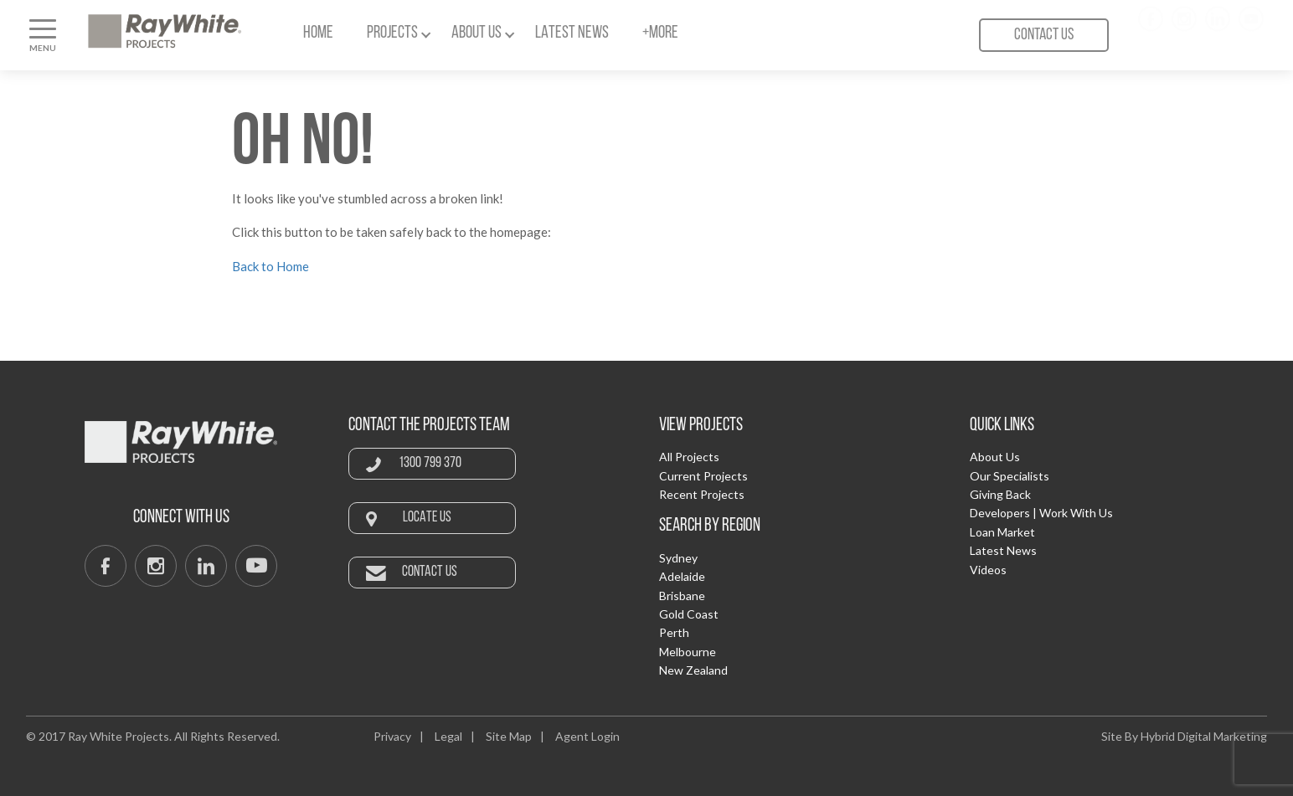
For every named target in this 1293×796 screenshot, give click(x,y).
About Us (476, 33)
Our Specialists (1009, 476)
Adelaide (682, 576)
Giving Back (1000, 494)
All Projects (689, 456)
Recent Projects (701, 494)
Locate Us (427, 518)
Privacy (392, 736)
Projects (392, 33)
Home (318, 33)
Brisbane (682, 595)
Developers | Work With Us (1041, 513)
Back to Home (270, 266)
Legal (448, 736)
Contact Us (1044, 35)
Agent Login (587, 736)
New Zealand (693, 670)
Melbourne (687, 652)
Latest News (572, 33)
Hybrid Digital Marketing (1204, 736)
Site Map (509, 736)
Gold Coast (689, 614)
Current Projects (703, 476)
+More (660, 33)
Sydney (678, 558)
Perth (674, 632)
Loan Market (1002, 532)
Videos (988, 569)
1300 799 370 (430, 463)
